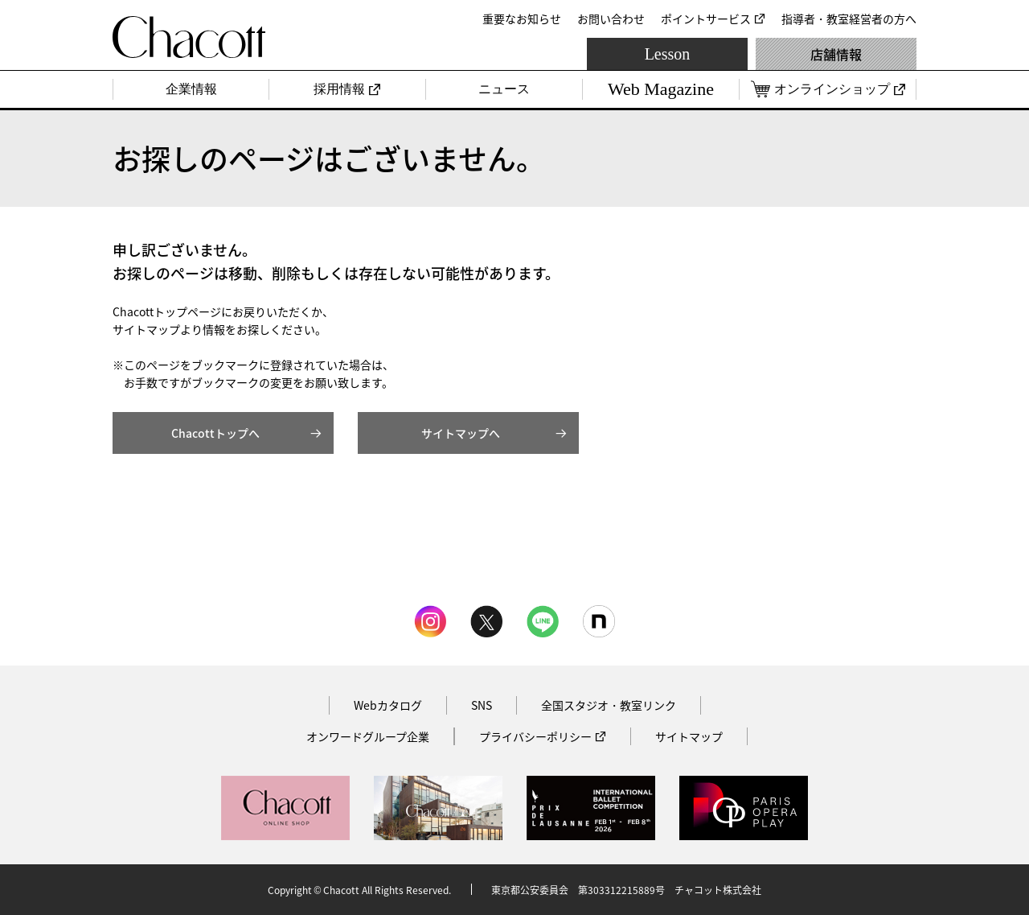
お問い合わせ (611, 18)
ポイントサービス (706, 18)
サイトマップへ (460, 433)
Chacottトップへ (215, 433)
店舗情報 (836, 54)
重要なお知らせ (521, 18)
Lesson (668, 54)
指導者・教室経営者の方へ (848, 18)
